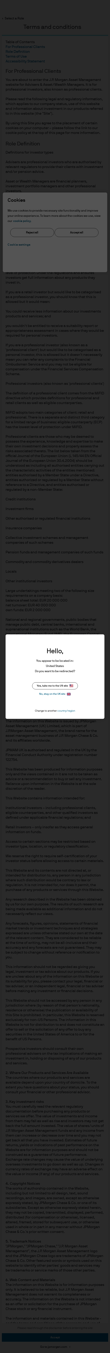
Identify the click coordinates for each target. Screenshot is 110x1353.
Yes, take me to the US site (55, 685)
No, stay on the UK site (55, 694)
